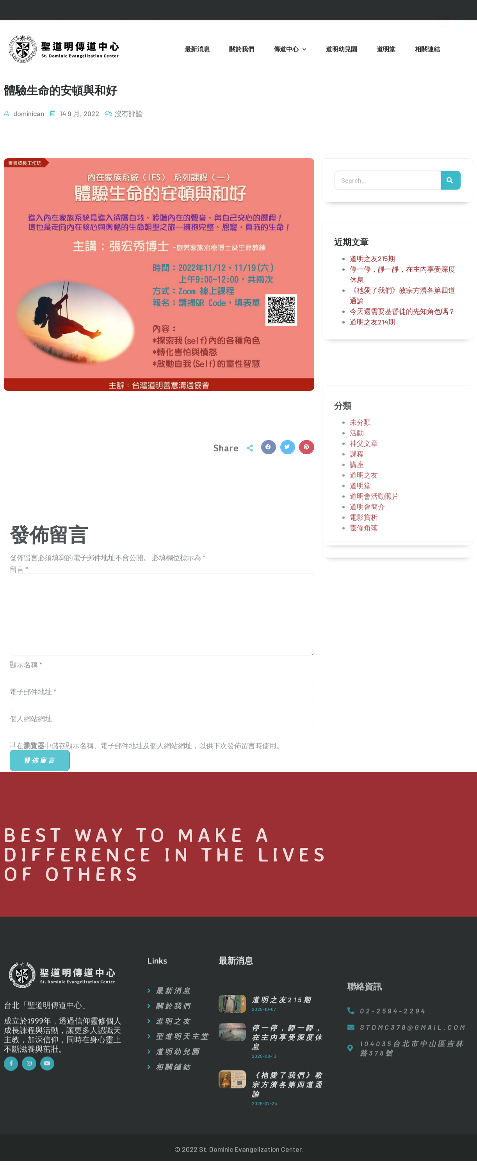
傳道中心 (290, 51)
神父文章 (364, 520)
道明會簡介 (367, 583)
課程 (357, 530)
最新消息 (197, 50)
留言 (19, 692)
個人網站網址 (31, 841)
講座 (357, 541)
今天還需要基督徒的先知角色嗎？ (402, 321)
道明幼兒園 (341, 50)
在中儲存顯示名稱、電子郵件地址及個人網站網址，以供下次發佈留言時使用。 (149, 868)
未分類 (360, 498)
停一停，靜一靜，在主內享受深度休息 (288, 1105)
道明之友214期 (372, 332)
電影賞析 (364, 593)
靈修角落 (364, 604)
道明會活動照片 (374, 572)
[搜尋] (451, 184)
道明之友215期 (372, 269)
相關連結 (427, 50)
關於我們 (241, 50)
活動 (357, 509)
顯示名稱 (26, 787)
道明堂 (386, 50)
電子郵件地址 (33, 814)
